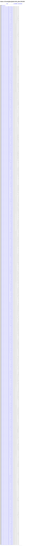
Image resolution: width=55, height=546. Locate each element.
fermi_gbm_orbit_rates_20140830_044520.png (7, 513)
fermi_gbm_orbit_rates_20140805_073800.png (7, 81)
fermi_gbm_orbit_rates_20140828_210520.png (7, 490)
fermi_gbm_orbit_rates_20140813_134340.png (7, 224)
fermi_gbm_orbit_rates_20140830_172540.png (7, 522)
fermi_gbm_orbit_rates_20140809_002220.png (7, 145)
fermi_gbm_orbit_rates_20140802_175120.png (7, 36)
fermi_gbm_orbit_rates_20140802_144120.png (7, 34)
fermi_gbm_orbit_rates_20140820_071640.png (7, 341)
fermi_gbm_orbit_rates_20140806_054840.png (7, 97)
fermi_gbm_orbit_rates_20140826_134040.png (7, 450)
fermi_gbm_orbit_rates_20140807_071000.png (7, 115)
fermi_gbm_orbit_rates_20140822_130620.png (7, 380)
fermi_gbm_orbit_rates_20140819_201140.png (7, 333)
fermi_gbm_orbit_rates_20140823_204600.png (7, 403)
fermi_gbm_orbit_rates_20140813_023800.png (7, 216)
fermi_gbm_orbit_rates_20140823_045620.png (7, 391)
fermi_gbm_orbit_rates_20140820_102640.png (7, 343)
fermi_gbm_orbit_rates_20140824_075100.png (7, 411)
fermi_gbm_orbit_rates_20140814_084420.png (7, 238)
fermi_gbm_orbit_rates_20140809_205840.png (7, 160)
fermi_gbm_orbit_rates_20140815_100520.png (7, 256)
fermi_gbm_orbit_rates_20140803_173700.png (7, 53)
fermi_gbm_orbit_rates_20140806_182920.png (7, 106)
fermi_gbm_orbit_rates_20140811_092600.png (7, 186)
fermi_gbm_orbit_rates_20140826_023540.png (7, 442)
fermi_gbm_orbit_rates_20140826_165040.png (7, 452)
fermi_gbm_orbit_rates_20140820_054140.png (7, 340)
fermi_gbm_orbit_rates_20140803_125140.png (7, 50)
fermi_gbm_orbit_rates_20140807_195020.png (7, 124)
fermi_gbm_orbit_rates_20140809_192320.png (7, 159)
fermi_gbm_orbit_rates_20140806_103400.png (7, 100)
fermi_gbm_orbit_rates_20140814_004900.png (7, 232)
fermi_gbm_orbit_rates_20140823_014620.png (7, 389)
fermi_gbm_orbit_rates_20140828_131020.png (7, 484)
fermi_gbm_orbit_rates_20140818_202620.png (7, 316)
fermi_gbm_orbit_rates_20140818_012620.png (7, 302)
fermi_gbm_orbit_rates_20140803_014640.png (7, 42)
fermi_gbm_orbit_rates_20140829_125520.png (7, 501)
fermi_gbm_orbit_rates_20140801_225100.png (7, 22)
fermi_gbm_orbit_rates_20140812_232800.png (7, 214)
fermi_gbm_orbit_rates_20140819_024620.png (7, 320)
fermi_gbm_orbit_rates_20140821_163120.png (7, 365)
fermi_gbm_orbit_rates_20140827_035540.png (7, 460)
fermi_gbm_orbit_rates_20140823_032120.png (7, 390)
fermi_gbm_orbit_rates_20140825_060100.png (7, 427)
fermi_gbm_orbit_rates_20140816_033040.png (7, 269)
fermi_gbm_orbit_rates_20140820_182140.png (7, 349)
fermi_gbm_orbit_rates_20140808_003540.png (7, 128)
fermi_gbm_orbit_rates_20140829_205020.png (7, 507)
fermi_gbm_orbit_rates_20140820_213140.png (7, 351)
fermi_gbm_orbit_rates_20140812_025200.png (7, 199)
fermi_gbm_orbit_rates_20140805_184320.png (7, 89)
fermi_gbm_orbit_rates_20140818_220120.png (7, 317)
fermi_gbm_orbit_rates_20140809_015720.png (7, 146)
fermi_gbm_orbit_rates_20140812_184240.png (7, 210)
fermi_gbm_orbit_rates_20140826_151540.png (7, 451)
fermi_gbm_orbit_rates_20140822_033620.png (7, 373)
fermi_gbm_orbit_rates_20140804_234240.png (7, 75)
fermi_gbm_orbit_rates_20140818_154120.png (7, 312)
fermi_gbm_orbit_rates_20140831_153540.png (7, 538)
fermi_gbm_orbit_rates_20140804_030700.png (7, 60)
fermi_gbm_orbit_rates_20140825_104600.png (7, 430)
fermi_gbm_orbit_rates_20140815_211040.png (7, 264)
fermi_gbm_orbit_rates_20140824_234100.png (7, 422)
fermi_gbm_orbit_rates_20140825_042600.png (7, 426)
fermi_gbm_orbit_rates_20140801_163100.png (7, 18)
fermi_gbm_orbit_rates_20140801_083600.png (7, 12)
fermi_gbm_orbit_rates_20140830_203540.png (7, 524)
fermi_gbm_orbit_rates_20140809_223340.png (7, 161)
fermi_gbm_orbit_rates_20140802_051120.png (7, 27)
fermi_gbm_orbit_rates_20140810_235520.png (7, 179)
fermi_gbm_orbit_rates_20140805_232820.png (7, 92)
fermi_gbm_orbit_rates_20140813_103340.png (7, 222)
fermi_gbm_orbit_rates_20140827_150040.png (7, 468)
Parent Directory (3, 5)
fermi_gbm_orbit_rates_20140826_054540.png (7, 444)
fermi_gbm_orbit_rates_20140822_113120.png (7, 379)
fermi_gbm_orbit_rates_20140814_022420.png (7, 233)
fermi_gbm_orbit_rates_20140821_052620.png (7, 357)
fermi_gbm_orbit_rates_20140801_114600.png (7, 14)
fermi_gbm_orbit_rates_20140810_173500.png (7, 175)
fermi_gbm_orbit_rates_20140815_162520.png (7, 261)
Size (18, 3)
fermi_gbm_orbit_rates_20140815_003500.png (7, 249)
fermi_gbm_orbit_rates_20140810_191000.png (7, 176)
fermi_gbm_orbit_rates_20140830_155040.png (7, 521)
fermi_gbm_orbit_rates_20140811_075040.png (7, 185)
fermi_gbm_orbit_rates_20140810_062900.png (7, 167)
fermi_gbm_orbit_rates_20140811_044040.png (7, 183)
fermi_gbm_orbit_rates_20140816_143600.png (7, 277)
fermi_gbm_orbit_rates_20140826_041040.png (7, 443)
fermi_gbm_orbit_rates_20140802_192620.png (7, 37)
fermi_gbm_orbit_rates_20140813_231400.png (7, 231)
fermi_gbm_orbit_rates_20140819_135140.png (7, 328)
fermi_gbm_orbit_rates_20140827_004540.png (7, 458)
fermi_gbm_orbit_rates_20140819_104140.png (7, 326)
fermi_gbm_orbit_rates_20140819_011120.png (7, 319)
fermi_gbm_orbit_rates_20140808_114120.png (7, 136)
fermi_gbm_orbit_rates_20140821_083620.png (7, 359)
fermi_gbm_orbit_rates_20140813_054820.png (7, 218)
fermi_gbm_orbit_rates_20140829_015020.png (7, 493)
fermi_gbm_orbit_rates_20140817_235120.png (7, 301)
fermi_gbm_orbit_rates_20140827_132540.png (7, 467)
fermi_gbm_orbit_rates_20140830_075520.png (7, 515)
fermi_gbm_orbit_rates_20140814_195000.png (7, 246)
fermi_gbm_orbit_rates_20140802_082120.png (7, 29)
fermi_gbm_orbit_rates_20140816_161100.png (7, 278)
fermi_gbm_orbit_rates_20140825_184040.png (7, 436)
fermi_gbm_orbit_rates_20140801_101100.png (7, 13)
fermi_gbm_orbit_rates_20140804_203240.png (7, 73)
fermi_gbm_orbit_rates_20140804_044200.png (7, 61)
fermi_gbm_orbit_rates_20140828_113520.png (7, 483)
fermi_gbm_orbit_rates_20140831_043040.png (7, 530)
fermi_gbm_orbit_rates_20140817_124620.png (7, 293)
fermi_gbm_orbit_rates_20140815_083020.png (7, 255)
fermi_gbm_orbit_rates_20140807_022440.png (7, 112)
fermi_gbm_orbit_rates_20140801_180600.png (7, 19)
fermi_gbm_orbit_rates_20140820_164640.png (7, 348)
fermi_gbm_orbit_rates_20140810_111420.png (7, 170)
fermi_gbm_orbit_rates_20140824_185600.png (7, 419)
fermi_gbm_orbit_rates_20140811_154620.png (7, 191)
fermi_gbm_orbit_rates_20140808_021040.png (7, 129)
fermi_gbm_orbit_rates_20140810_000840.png (7, 162)
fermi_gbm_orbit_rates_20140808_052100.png (7, 131)
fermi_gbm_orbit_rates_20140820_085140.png (7, 342)
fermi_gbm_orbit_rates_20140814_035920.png (7, 234)
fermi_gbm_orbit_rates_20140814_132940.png (7, 241)
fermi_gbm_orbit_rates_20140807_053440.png (7, 114)
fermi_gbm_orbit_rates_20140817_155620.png (7, 295)
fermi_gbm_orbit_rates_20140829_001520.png (7, 492)
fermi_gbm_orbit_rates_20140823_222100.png (7, 404)
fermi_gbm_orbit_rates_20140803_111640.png (7, 49)
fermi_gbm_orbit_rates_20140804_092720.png (7, 65)
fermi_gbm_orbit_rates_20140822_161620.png (7, 382)
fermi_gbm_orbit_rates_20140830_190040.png (7, 523)
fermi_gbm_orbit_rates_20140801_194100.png (7, 20)
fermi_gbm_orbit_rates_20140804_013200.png (7, 59)
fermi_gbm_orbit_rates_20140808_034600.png (7, 130)
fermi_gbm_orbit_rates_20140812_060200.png (7, 201)
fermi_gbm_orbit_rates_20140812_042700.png (7, 200)
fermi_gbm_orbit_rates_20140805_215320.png (7, 91)
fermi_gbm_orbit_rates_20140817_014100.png (7, 285)
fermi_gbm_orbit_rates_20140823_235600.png (7, 405)
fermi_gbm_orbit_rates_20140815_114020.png (7, 257)
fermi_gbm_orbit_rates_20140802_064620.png (7, 28)
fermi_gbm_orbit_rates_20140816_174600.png (7, 279)
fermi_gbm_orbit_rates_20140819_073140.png (7, 324)
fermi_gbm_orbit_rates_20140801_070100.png (7, 11)
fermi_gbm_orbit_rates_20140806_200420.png (7, 107)
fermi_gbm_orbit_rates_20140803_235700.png (7, 58)
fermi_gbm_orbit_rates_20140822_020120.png (7, 372)
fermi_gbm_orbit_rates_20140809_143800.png (7, 155)
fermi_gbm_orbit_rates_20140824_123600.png (7, 414)
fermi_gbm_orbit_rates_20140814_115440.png (7, 240)
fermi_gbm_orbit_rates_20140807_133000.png (7, 120)
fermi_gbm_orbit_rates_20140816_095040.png (7, 273)
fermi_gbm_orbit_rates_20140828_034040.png (7, 477)
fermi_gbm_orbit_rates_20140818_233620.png (7, 318)
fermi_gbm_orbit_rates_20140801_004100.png (7, 6)
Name (7, 3)
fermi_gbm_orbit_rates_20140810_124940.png (7, 171)
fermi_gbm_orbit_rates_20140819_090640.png (7, 325)
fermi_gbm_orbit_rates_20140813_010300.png (7, 215)
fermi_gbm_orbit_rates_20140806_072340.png (7, 98)
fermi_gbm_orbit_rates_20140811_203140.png (7, 194)
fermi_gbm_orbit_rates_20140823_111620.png (7, 396)
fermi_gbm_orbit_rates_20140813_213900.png (7, 230)
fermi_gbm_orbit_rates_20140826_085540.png (7, 446)
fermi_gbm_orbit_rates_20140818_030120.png (7, 303)
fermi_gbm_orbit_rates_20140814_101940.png (7, 239)
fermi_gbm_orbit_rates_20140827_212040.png (7, 473)
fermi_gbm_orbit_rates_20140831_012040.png (7, 528)
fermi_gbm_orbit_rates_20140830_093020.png (7, 516)
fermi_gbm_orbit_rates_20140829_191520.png (7, 506)
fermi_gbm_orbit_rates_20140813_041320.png (7, 217)
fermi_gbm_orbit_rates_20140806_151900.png (7, 104)
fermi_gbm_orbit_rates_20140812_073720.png (7, 202)
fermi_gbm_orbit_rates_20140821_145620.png (7, 364)
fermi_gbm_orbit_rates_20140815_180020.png (7, 262)
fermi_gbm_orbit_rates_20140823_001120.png (7, 388)
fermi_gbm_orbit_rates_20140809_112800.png (7, 153)
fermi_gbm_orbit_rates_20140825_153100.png (7, 434)
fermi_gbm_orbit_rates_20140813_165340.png (7, 226)
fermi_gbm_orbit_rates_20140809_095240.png (7, 152)
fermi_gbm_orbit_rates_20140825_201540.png (7, 437)
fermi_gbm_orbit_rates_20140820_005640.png (7, 336)
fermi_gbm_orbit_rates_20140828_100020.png (7, 482)
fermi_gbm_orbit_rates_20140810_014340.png (7, 163)
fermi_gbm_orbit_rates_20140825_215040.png (7, 438)
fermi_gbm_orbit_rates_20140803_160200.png (7, 52)
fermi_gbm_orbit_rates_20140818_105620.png (7, 309)
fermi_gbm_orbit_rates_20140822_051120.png (7, 374)
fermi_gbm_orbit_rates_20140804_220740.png (7, 74)
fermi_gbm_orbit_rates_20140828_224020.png (7, 491)
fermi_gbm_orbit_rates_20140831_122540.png (7, 536)
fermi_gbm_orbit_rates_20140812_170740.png (7, 209)
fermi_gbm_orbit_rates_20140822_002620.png (7, 371)
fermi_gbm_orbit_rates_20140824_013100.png (7, 406)
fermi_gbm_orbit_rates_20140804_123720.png (7, 67)
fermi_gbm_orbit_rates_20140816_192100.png (7, 280)
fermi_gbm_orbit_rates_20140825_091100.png (7, 429)
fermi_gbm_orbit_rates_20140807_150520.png (7, 121)
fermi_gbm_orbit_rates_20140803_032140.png (7, 43)
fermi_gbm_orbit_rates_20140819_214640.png (7, 334)
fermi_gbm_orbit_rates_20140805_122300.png (7, 84)
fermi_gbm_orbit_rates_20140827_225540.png (7, 474)
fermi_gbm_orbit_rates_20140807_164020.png (7, 122)
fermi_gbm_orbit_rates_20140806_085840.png (7, 99)
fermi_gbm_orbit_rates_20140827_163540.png (7, 469)
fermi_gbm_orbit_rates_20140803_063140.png (7, 45)
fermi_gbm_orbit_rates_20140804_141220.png (7, 68)
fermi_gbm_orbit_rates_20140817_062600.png (7, 288)
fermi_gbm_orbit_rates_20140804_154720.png (7, 69)
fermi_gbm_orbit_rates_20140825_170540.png (7, 435)
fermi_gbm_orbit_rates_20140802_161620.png (7, 35)
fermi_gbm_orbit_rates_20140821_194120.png (7, 367)
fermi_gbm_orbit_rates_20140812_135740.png (7, 207)
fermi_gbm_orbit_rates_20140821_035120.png (7, 356)
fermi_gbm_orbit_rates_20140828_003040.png (7, 475)
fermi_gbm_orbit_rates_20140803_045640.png (7, 44)
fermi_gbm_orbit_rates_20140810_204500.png (7, 177)
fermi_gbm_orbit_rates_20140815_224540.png (7, 265)
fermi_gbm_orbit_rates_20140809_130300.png (7, 154)
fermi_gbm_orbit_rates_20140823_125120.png (7, 397)
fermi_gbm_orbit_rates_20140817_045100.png (7, 287)
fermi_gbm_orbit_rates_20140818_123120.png (7, 310)
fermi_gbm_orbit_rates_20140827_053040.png (7, 461)
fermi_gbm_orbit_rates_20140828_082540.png (7, 481)
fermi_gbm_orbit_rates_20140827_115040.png (7, 466)
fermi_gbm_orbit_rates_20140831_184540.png (7, 540)
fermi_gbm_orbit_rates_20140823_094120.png (7, 395)
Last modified (15, 3)
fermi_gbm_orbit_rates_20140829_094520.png (7, 499)
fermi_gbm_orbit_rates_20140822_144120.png (7, 381)
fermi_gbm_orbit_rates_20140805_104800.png (7, 83)
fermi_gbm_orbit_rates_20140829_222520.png (7, 508)
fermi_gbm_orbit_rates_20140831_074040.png (7, 532)
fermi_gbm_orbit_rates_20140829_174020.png (7, 505)
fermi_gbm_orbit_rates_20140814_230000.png (7, 248)
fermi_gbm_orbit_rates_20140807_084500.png (7, 116)
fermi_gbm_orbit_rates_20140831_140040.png (7, 537)
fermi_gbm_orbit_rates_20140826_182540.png (7, 453)
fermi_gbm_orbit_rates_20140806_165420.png (7, 105)
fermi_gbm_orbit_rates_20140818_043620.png (7, 304)
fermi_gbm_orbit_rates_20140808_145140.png (7, 138)
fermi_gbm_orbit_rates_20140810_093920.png (7, 169)
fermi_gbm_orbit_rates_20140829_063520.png (7, 497)
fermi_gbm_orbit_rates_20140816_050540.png (7, 270)
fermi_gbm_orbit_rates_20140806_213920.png (7, 108)
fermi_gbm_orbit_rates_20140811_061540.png (7, 184)
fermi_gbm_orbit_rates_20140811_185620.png (7, 193)
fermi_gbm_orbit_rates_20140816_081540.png (7, 272)
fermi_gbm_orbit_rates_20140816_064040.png (7, 271)
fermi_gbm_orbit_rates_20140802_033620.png (7, 26)
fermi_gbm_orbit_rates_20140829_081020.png (7, 498)
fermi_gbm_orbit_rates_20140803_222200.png (7, 57)
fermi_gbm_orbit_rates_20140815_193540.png (7, 263)
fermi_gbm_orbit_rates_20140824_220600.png (7, 421)
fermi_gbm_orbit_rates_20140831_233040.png (7, 544)
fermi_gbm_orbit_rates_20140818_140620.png (7, 311)
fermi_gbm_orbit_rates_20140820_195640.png (7, 350)
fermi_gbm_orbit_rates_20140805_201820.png (7, 90)
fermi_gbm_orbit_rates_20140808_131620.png (7, 137)
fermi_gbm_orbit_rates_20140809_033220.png (7, 147)
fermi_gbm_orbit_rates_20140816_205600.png (7, 281)
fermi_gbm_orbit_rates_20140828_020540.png (7, 476)
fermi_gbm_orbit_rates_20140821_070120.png (7, 358)
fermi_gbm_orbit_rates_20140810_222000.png (7, 178)
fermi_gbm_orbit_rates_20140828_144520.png (7, 485)
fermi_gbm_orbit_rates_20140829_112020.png (7, 500)
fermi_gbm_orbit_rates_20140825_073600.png (7, 428)
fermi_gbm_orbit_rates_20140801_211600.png (7, 21)
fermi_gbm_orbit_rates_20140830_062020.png (7, 514)
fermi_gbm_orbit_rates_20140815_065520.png (7, 254)
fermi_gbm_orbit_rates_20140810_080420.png (7, 168)
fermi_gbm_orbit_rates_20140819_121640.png (7, 327)
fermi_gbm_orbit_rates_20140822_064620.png (7, 375)
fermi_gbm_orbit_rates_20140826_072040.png (7, 445)
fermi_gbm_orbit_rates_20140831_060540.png (7, 531)
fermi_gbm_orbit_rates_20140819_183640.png (7, 332)
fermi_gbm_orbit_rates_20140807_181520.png (7, 123)
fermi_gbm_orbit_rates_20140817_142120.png (7, 294)
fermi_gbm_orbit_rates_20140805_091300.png (7, 82)
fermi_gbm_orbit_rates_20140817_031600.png (7, 286)
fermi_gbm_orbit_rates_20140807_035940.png (7, 113)
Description (20, 3)
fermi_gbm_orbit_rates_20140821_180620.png (7, 366)
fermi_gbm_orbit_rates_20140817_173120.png (7, 296)
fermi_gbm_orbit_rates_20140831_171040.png (7, 539)
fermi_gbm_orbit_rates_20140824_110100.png (7, 413)
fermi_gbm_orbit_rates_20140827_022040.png (7, 459)
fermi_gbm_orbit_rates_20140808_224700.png (7, 144)
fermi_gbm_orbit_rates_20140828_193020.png (7, 489)
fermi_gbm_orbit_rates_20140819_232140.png (7, 335)
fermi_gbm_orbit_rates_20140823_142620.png (7, 398)
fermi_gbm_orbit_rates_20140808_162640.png (7, 139)
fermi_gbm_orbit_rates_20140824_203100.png (7, 420)
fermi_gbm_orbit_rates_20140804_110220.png (7, 66)
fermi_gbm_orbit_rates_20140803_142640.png (7, 51)
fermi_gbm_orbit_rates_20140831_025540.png (7, 529)
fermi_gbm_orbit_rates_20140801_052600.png (7, 10)
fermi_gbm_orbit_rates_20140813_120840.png (7, 223)
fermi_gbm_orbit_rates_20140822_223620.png (7, 387)
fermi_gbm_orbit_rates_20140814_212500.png (7, 247)
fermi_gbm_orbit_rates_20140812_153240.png (7, 208)
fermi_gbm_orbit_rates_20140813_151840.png (7, 225)
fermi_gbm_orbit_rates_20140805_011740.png (7, 76)
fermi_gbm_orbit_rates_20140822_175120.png (7, 383)
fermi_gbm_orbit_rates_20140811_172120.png (7, 192)
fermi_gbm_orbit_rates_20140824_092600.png (7, 412)
